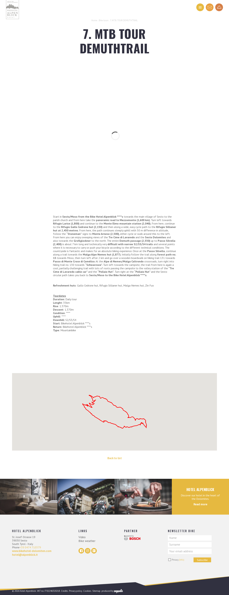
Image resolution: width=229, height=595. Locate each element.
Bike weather (87, 541)
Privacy (178, 559)
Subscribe (202, 560)
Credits (64, 590)
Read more (200, 504)
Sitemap (96, 590)
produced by (112, 590)
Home (94, 20)
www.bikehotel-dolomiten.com (31, 551)
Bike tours (103, 20)
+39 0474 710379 (30, 547)
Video (82, 537)
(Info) (181, 559)
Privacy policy (75, 590)
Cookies (87, 590)
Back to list (114, 458)
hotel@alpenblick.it (25, 555)
